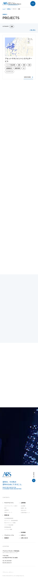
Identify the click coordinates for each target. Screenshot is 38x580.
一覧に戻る (32, 30)
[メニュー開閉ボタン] (32, 3)
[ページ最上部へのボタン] (33, 477)
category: (6, 26)
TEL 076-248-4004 (7, 560)
